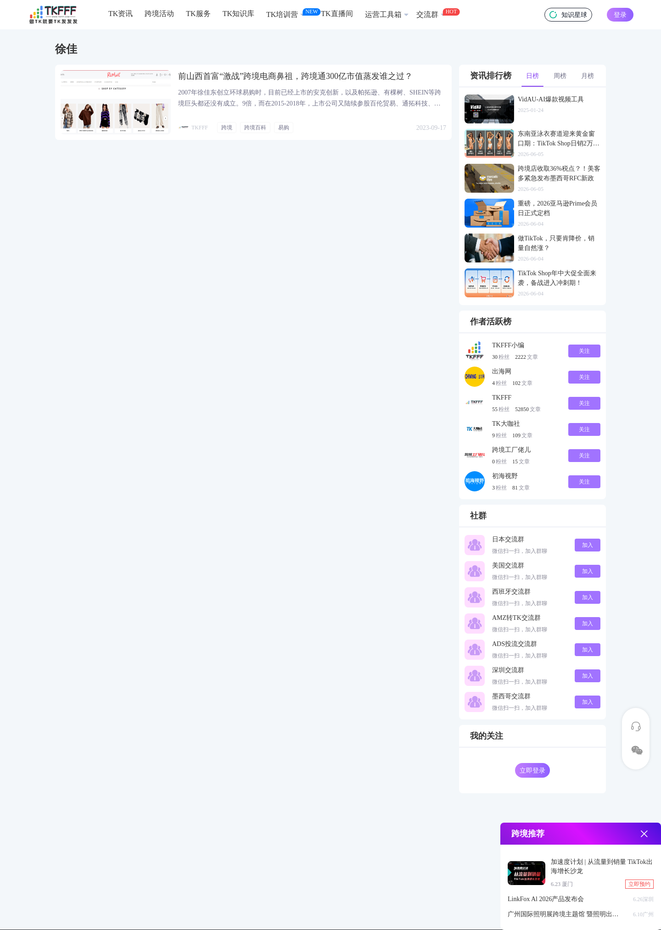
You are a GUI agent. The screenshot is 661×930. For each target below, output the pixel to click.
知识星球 (568, 14)
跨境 (226, 127)
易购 (283, 127)
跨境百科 (255, 127)
